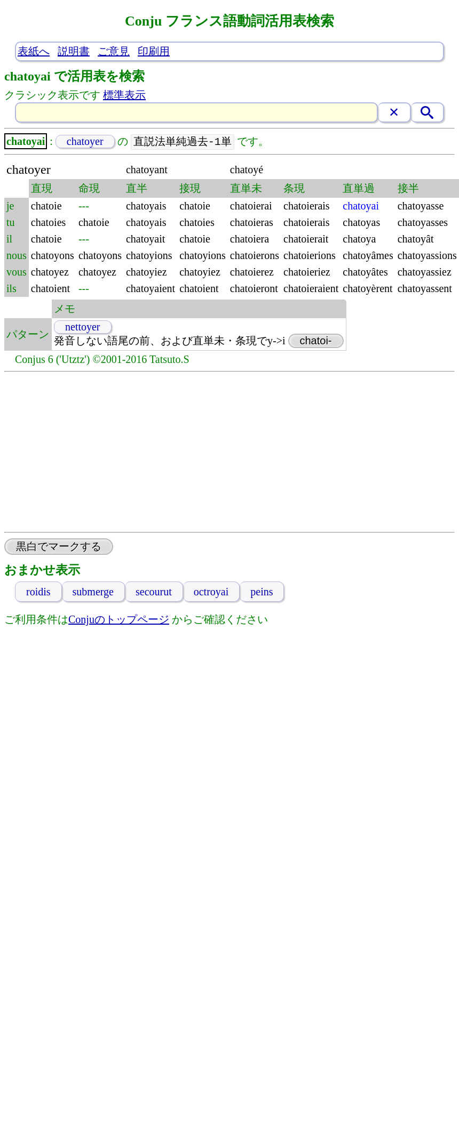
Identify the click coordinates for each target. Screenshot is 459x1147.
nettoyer (82, 327)
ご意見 (114, 51)
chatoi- (316, 341)
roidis (38, 592)
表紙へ (34, 51)
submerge (93, 592)
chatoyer (85, 142)
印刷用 (154, 51)
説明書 (74, 51)
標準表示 (124, 95)
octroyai (211, 592)
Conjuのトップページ (118, 620)
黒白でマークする (58, 547)
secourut (154, 592)
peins (261, 592)
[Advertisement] (229, 452)
